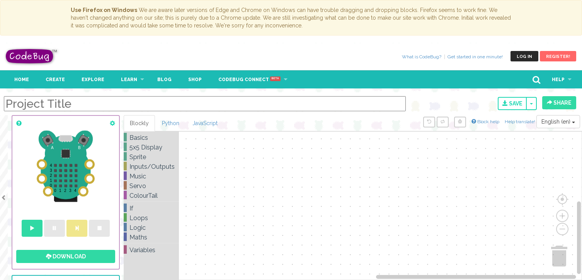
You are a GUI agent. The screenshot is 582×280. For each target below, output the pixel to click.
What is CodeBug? (421, 56)
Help (558, 79)
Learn (129, 79)
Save (512, 103)
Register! (558, 56)
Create (55, 79)
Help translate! (520, 121)
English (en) (558, 122)
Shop (195, 79)
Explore (93, 79)
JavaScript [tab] (205, 123)
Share (559, 103)
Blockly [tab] (139, 123)
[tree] (151, 193)
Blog (164, 79)
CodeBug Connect (249, 79)
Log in (524, 56)
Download (66, 256)
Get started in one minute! (475, 56)
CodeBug (32, 56)
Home (21, 79)
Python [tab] (170, 123)
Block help (485, 121)
